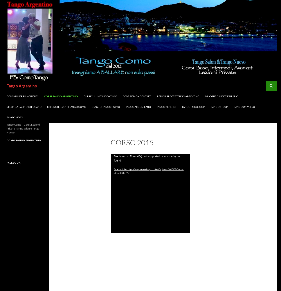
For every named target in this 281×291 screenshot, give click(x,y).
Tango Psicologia (193, 106)
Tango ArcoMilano (138, 106)
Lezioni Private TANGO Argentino (178, 96)
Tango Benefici (166, 106)
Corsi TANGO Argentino (61, 96)
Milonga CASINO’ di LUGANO (24, 106)
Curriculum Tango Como (100, 96)
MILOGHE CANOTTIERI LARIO (221, 96)
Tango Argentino (22, 85)
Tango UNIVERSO (244, 106)
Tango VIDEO (15, 117)
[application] (150, 193)
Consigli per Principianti (22, 96)
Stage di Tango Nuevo (106, 106)
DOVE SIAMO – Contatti (137, 96)
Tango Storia (219, 106)
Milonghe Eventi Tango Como (66, 106)
